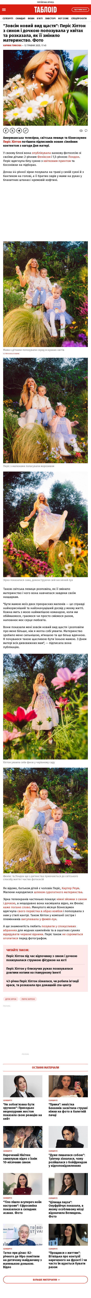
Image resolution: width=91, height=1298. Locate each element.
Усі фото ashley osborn (11, 353)
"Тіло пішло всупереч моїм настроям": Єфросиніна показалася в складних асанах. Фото (22, 1207)
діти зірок (10, 999)
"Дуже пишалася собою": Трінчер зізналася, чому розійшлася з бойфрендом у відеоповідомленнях (68, 1160)
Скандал (20, 18)
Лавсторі (50, 18)
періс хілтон (28, 999)
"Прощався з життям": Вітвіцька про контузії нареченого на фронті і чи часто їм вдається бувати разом (68, 1260)
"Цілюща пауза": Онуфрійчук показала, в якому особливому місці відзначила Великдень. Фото (66, 1209)
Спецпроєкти (79, 18)
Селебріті (8, 18)
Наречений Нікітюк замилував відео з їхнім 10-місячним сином (20, 1158)
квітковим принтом (57, 161)
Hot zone (63, 18)
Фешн (31, 18)
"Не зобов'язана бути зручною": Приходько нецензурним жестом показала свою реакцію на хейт (22, 1112)
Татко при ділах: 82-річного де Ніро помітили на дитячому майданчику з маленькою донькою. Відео (22, 1260)
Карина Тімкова (12, 45)
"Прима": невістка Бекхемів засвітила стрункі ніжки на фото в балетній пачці (68, 1110)
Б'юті (40, 18)
